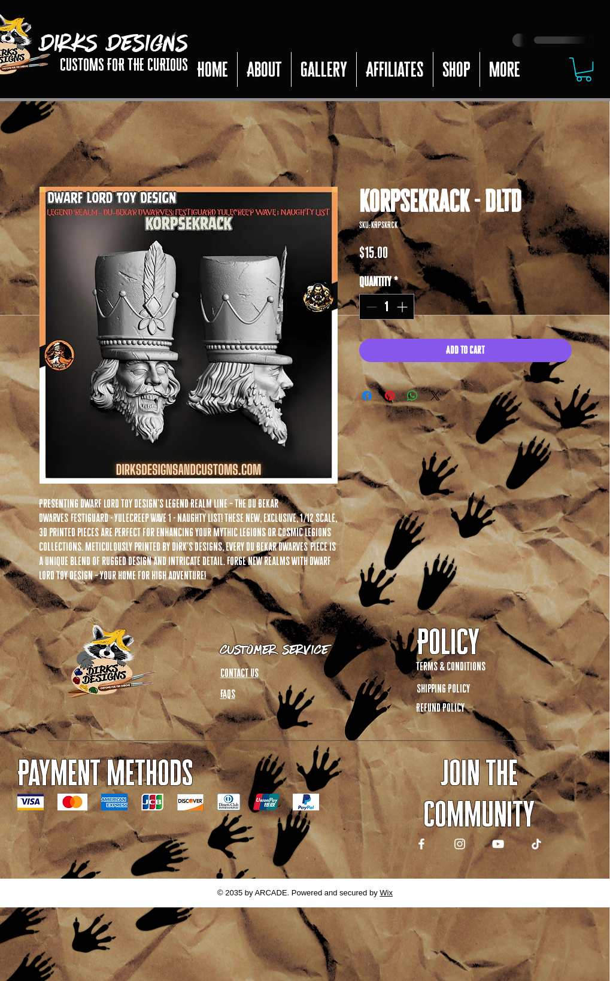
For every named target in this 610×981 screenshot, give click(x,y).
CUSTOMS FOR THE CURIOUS (124, 65)
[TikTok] (536, 844)
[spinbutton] (387, 306)
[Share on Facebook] (367, 395)
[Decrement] (370, 306)
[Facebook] (421, 844)
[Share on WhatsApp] (412, 395)
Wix (386, 892)
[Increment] (403, 306)
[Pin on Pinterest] (390, 395)
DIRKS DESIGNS (114, 38)
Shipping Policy (443, 688)
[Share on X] (435, 395)
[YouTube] (498, 844)
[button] (394, 69)
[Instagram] (460, 844)
